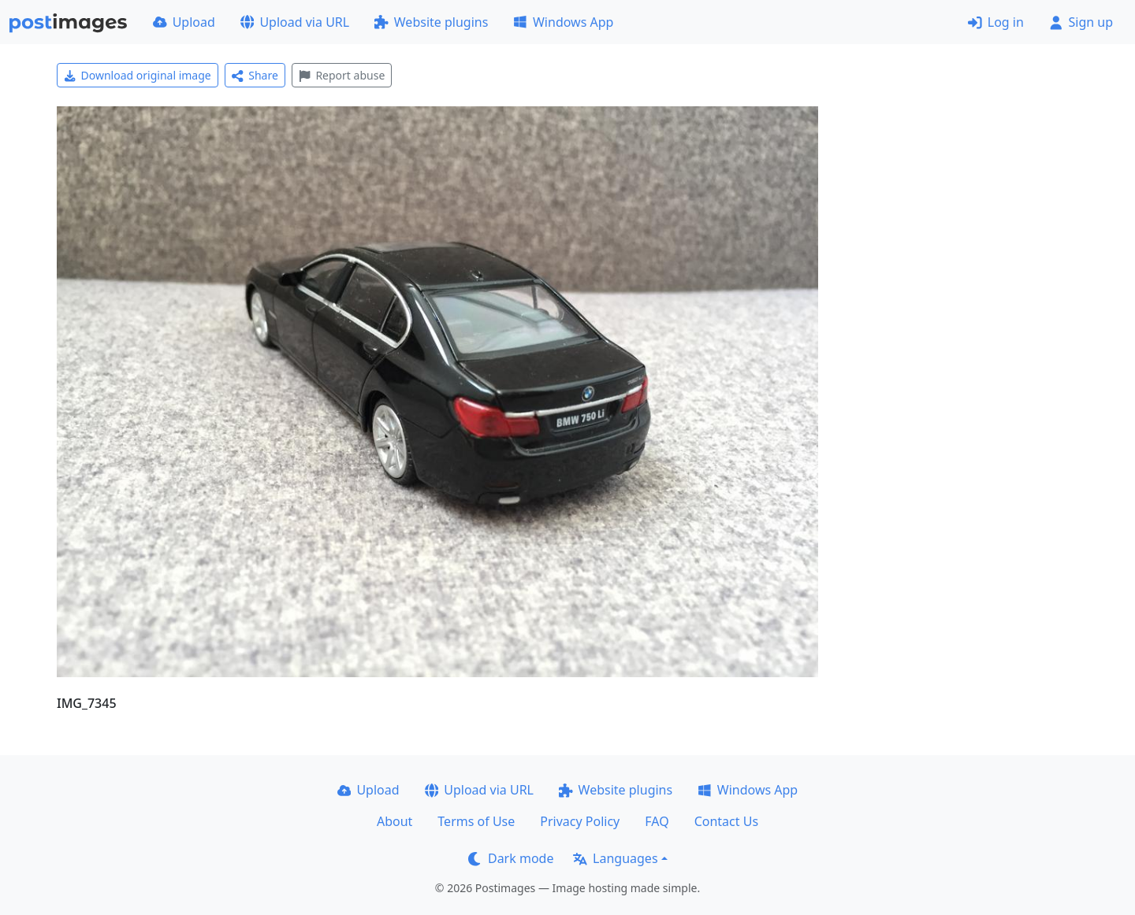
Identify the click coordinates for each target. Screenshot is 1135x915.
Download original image (137, 75)
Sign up (1081, 22)
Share (255, 75)
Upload (184, 22)
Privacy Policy (580, 821)
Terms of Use (476, 821)
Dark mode (510, 858)
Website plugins (431, 22)
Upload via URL (294, 22)
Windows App (563, 22)
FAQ (656, 821)
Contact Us (726, 821)
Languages (615, 858)
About (394, 821)
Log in (996, 22)
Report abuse (342, 75)
